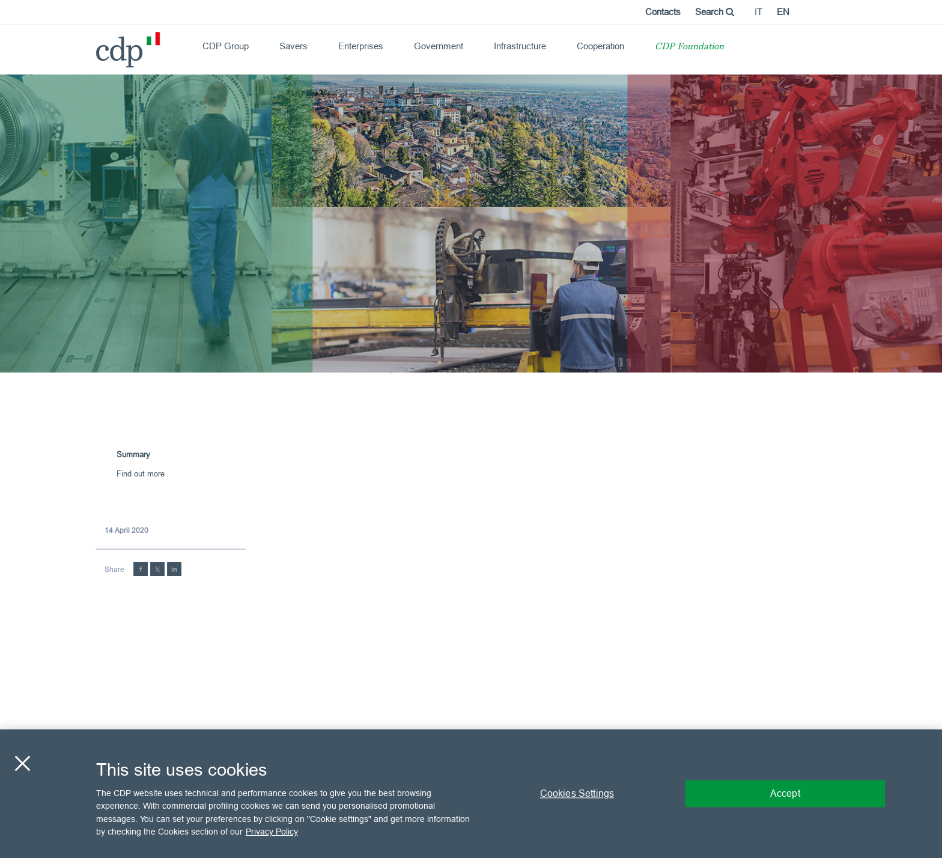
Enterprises (360, 46)
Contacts (663, 12)
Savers (293, 46)
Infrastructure (520, 46)
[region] (471, 793)
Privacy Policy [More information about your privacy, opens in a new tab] (272, 831)
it (758, 12)
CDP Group (225, 46)
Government (438, 46)
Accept (785, 793)
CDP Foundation (689, 47)
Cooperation (600, 46)
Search (714, 12)
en (783, 12)
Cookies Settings (577, 793)
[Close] (22, 763)
